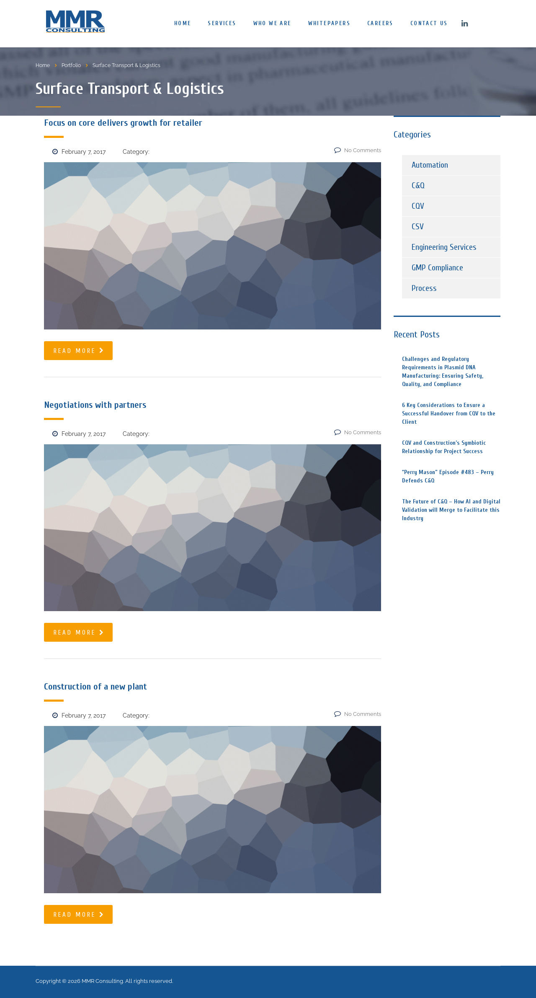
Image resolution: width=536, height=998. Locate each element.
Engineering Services (444, 247)
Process (424, 288)
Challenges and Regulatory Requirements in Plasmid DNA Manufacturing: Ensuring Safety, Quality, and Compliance (442, 371)
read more (79, 351)
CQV (418, 206)
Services (222, 23)
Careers (380, 23)
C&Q (418, 185)
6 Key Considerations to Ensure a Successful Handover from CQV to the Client (448, 413)
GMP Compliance (437, 267)
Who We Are (272, 23)
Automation (430, 165)
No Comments (357, 150)
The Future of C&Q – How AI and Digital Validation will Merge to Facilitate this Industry (451, 510)
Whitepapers (329, 23)
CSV (418, 226)
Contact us (429, 23)
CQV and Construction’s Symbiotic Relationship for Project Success (444, 447)
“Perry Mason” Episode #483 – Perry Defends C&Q (448, 476)
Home (182, 23)
